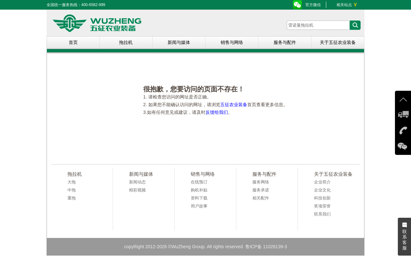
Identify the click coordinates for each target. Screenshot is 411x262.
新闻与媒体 (179, 42)
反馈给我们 (217, 112)
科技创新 (322, 198)
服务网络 (260, 182)
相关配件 (260, 198)
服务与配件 (285, 42)
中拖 (71, 190)
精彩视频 (137, 190)
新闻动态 (137, 182)
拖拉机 (126, 42)
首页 (73, 42)
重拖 (71, 198)
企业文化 (322, 190)
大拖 (71, 182)
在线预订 (199, 182)
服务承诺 (260, 190)
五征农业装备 (233, 104)
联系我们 (322, 214)
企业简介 (322, 182)
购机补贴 (199, 190)
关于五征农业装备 (338, 42)
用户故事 (199, 206)
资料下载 (199, 198)
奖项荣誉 (322, 206)
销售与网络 (232, 42)
